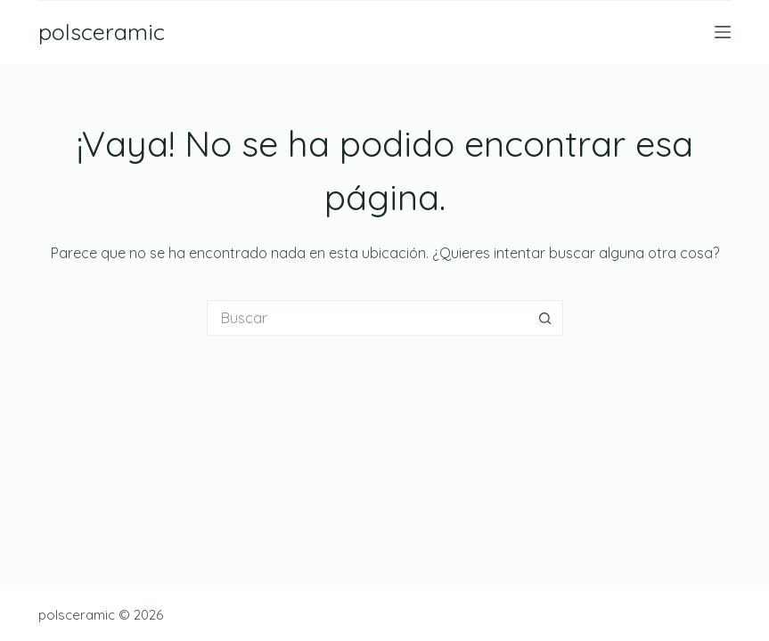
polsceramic (101, 31)
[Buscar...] (367, 318)
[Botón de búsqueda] (545, 318)
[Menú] (723, 32)
